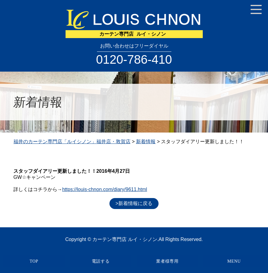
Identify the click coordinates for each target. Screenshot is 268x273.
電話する (101, 261)
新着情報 (145, 141)
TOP (34, 261)
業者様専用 (167, 261)
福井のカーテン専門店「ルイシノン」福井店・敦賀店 (71, 141)
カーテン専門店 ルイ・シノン (124, 239)
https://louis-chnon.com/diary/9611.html (104, 189)
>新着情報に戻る (134, 203)
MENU (234, 261)
